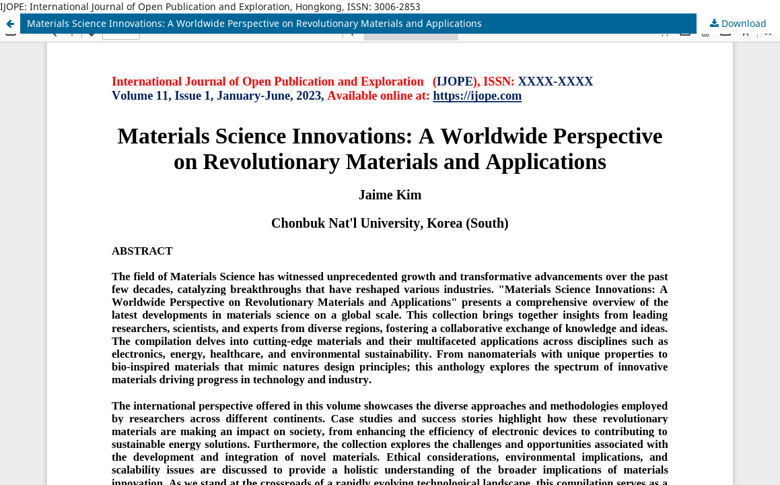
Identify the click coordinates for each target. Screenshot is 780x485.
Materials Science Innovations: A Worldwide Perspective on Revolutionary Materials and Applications (254, 23)
